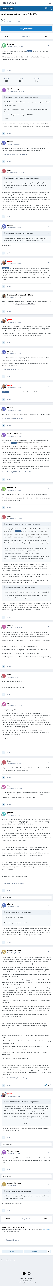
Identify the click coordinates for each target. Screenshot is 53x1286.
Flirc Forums (9, 2)
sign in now (46, 1229)
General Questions (19, 22)
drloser (10, 142)
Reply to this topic (26, 29)
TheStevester (13, 89)
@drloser (5, 268)
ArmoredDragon (14, 950)
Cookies (31, 1278)
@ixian (29, 51)
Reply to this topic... (11, 1240)
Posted (15, 46)
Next (46, 36)
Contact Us (22, 1278)
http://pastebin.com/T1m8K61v (25, 304)
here (28, 980)
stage (5, 20)
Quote (9, 70)
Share (12, 1251)
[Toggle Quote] (5, 97)
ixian (9, 170)
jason (26, 1191)
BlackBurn (11, 487)
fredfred (10, 44)
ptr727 (10, 813)
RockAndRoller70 (14, 434)
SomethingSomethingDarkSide (20, 295)
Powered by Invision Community (26, 1283)
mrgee (10, 625)
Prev (7, 36)
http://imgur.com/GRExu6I (21, 360)
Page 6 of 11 (26, 36)
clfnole (10, 904)
